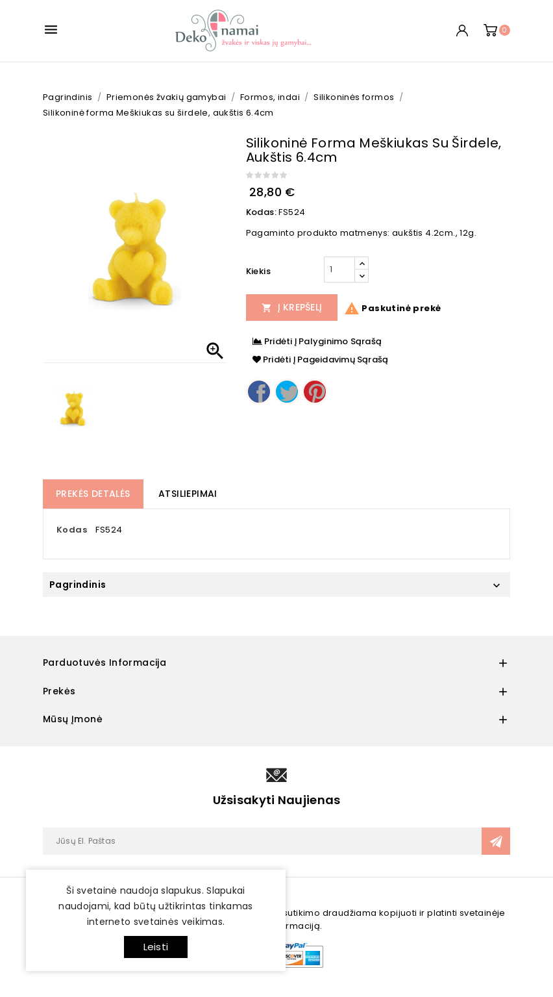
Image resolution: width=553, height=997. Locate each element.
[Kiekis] (339, 270)
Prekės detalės (93, 493)
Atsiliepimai (187, 493)
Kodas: (261, 212)
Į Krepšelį (292, 307)
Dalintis (259, 392)
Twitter (287, 392)
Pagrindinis (77, 584)
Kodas (71, 530)
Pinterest (315, 392)
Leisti (155, 946)
